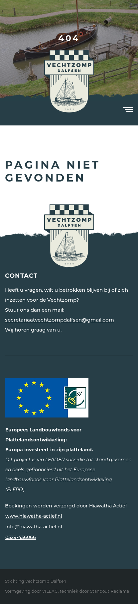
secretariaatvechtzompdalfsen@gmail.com (59, 320)
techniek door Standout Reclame (94, 591)
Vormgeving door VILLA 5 (31, 591)
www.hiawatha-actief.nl (33, 516)
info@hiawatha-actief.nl (33, 527)
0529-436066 (20, 537)
